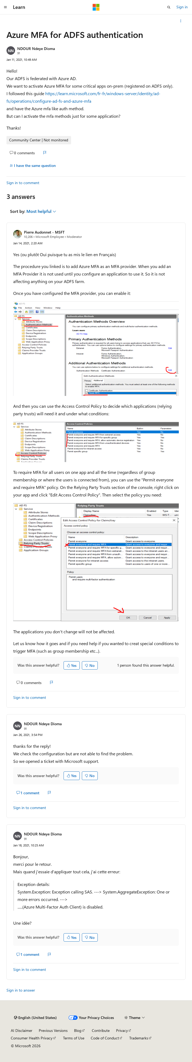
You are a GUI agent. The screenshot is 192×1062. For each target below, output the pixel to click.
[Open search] (168, 7)
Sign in (182, 6)
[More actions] (181, 21)
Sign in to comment (22, 182)
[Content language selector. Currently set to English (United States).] (35, 1017)
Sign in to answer (20, 990)
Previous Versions (53, 1030)
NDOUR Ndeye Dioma (36, 48)
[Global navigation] (5, 7)
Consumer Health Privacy (32, 1037)
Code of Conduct (105, 1037)
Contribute (101, 1030)
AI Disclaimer (21, 1030)
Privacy (122, 1030)
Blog (77, 1030)
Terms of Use (73, 1037)
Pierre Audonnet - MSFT (44, 232)
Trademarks (138, 1037)
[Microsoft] (96, 7)
